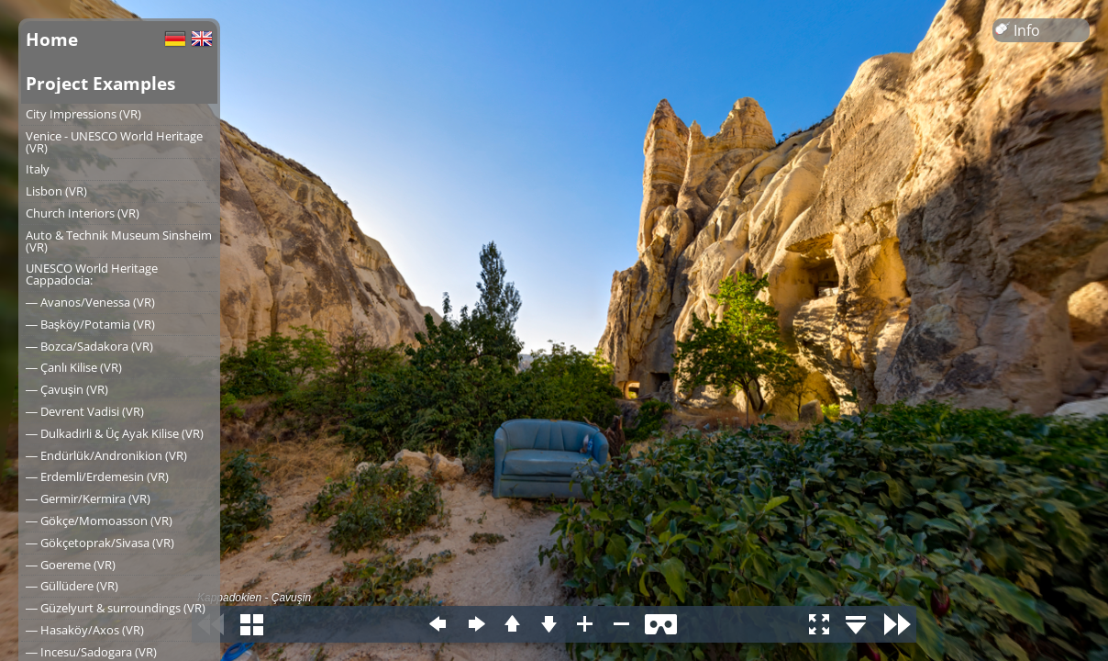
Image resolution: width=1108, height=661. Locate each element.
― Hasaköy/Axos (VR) (85, 630)
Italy (38, 169)
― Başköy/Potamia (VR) (90, 324)
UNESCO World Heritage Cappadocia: (92, 274)
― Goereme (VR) (71, 564)
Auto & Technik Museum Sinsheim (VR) (119, 241)
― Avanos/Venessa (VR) (90, 302)
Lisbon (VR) (56, 191)
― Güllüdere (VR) (72, 585)
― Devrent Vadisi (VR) (85, 411)
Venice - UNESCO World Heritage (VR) (114, 142)
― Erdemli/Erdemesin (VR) (97, 476)
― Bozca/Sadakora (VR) (89, 346)
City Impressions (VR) (83, 114)
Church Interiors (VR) (82, 213)
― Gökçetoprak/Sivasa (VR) (100, 542)
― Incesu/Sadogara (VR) (91, 652)
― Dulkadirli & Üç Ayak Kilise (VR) (115, 433)
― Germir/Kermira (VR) (88, 498)
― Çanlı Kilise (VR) (74, 367)
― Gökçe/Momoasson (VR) (99, 520)
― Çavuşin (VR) (67, 389)
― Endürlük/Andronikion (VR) (106, 455)
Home (52, 39)
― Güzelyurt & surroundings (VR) (115, 607)
